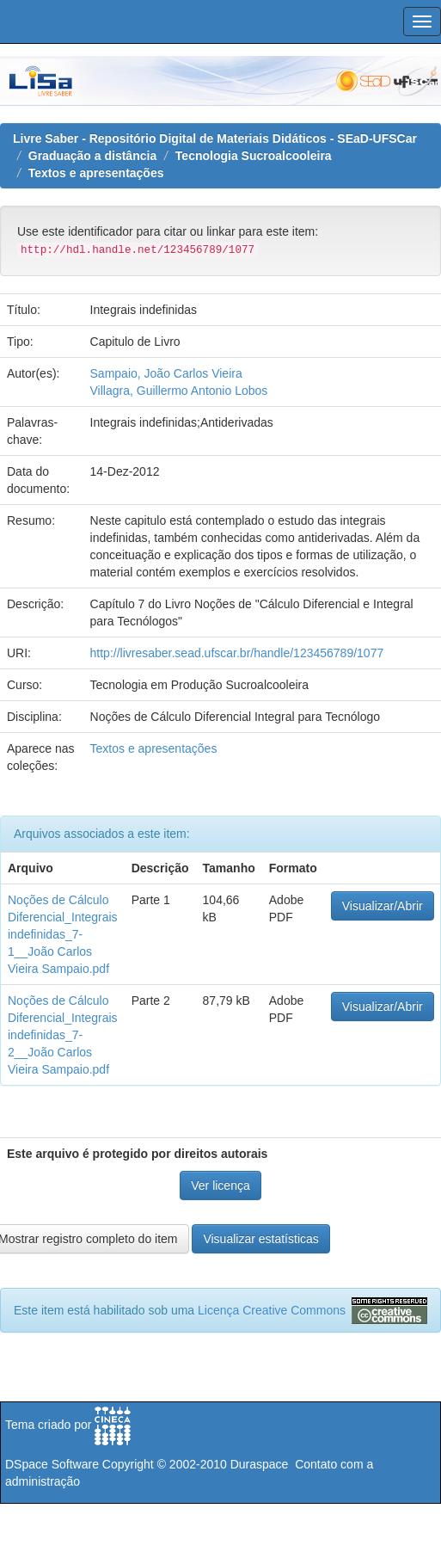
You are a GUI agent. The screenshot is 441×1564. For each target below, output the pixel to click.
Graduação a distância (92, 156)
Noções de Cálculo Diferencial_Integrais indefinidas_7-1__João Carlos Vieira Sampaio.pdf (63, 934)
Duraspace (259, 1464)
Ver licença (220, 1185)
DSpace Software (52, 1464)
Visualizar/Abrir (382, 906)
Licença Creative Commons (272, 1310)
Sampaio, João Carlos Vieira (166, 373)
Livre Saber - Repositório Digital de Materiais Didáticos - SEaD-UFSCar (215, 138)
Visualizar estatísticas (260, 1239)
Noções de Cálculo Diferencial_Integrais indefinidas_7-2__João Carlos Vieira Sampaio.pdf (63, 1035)
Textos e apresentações (96, 173)
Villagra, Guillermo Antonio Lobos (179, 390)
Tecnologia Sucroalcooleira (253, 156)
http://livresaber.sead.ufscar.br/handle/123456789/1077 (237, 653)
